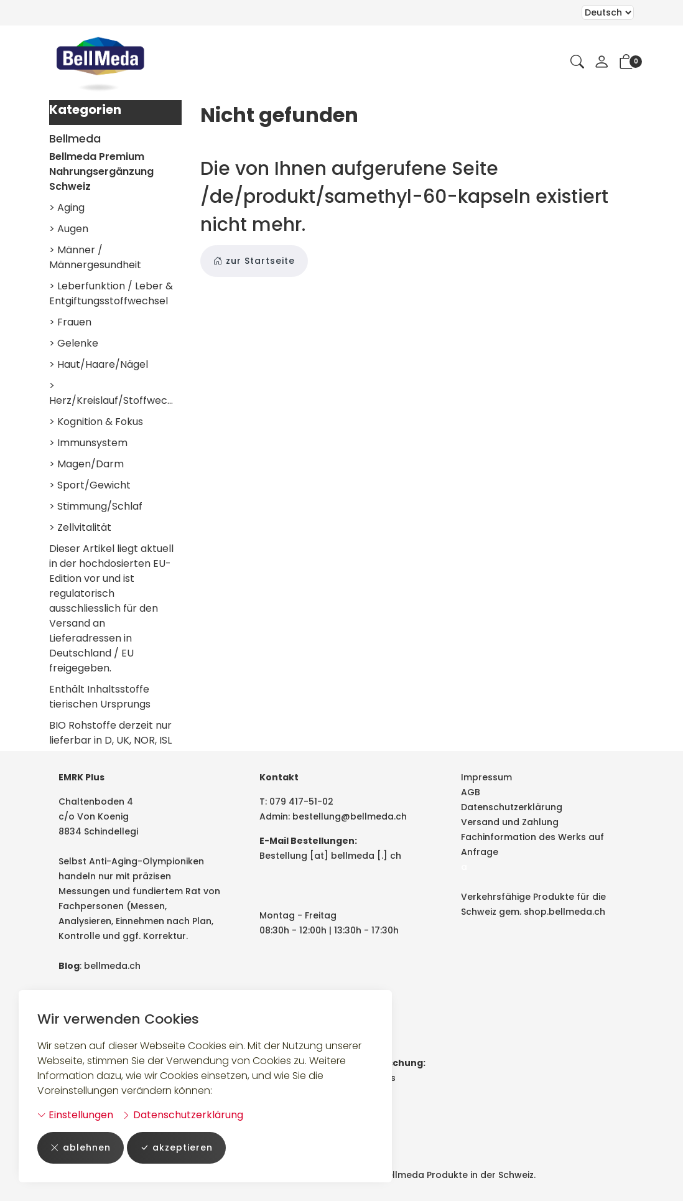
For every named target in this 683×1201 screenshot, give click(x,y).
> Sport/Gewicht (90, 485)
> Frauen (70, 322)
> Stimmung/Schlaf (95, 506)
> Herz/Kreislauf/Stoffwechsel (115, 393)
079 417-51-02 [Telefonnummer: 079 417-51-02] (301, 801)
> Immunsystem (88, 443)
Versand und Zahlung (510, 822)
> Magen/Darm (86, 464)
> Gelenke (73, 343)
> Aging (67, 207)
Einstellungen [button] (75, 1115)
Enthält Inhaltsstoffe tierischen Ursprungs (100, 696)
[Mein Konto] (601, 63)
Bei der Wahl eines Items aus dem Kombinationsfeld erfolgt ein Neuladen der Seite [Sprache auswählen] (608, 12)
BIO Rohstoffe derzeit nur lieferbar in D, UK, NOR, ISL (110, 732)
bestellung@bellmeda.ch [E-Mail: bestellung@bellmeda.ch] (349, 816)
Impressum (486, 777)
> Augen (68, 229)
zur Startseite (254, 261)
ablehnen (80, 1147)
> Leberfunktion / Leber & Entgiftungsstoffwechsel (111, 293)
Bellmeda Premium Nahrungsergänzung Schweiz (101, 171)
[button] (577, 63)
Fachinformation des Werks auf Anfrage (532, 844)
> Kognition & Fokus (96, 421)
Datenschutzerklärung (182, 1115)
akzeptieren (176, 1147)
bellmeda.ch (112, 966)
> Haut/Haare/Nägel (98, 364)
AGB (470, 792)
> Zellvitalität (80, 527)
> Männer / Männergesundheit (95, 257)
